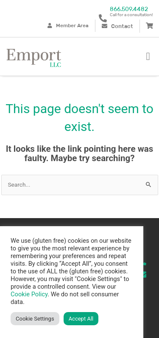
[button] (148, 56)
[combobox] (79, 185)
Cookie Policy (29, 294)
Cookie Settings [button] (35, 318)
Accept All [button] (81, 318)
